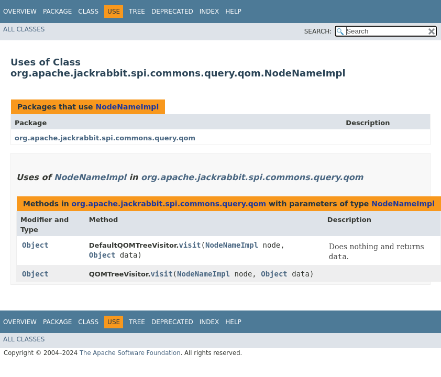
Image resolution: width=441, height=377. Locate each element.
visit (190, 245)
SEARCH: (318, 31)
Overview (20, 11)
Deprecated (172, 11)
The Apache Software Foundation (130, 353)
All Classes (24, 29)
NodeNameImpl (127, 107)
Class (88, 11)
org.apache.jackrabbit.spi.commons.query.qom (105, 138)
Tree (137, 11)
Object (35, 245)
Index (209, 11)
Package (57, 11)
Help (233, 11)
